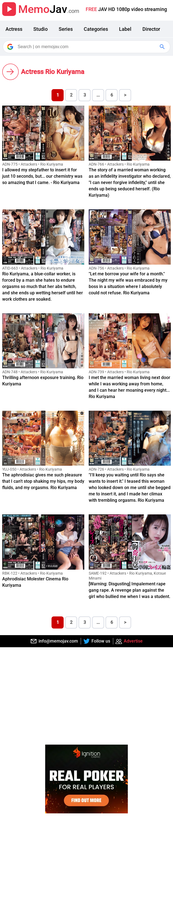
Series (66, 29)
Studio (40, 29)
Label (125, 29)
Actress (14, 29)
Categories (96, 29)
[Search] (87, 47)
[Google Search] (163, 47)
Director (151, 29)
